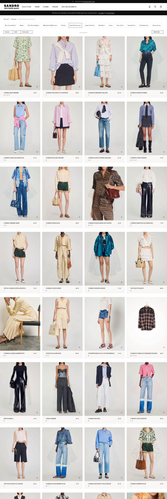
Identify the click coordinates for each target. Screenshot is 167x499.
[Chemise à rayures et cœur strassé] (104, 458)
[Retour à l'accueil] (11, 7)
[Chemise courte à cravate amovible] (104, 132)
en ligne (101, 13)
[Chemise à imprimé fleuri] (147, 458)
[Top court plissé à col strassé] (20, 458)
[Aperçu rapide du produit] (37, 87)
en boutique (110, 13)
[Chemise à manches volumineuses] (147, 197)
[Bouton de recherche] (155, 7)
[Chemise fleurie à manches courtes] (104, 197)
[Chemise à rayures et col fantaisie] (62, 67)
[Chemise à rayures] (104, 393)
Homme (46, 7)
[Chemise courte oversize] (147, 132)
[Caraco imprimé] (62, 393)
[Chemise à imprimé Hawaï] (20, 197)
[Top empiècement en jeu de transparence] (104, 328)
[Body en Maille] (20, 393)
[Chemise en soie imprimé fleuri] (62, 458)
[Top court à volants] (147, 262)
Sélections (26, 7)
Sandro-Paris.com (89, 1)
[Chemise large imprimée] (20, 67)
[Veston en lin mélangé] (62, 328)
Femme (37, 7)
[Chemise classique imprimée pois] (20, 328)
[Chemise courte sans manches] (20, 132)
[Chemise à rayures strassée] (62, 132)
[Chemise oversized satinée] (104, 262)
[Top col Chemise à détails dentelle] (20, 262)
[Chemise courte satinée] (62, 262)
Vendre (55, 7)
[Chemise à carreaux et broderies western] (147, 328)
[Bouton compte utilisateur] (149, 7)
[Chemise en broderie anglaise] (104, 67)
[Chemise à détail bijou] (62, 197)
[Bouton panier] (161, 7)
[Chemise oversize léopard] (147, 67)
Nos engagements (69, 7)
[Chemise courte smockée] (147, 393)
